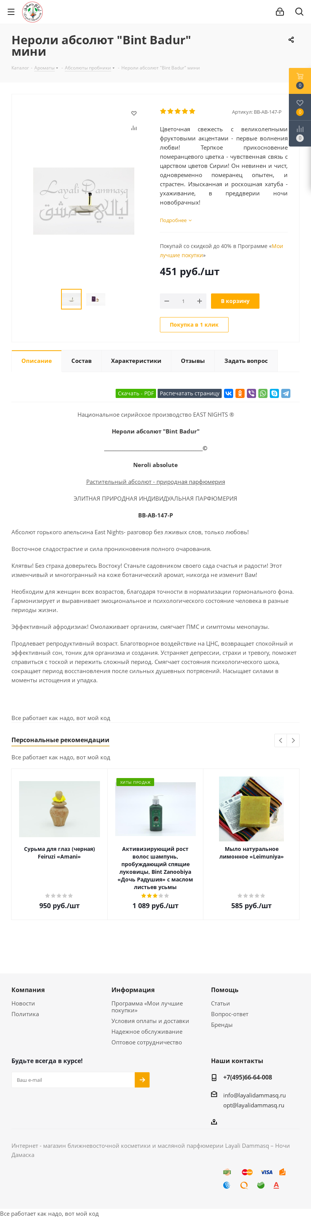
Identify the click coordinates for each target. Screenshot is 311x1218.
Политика (25, 1014)
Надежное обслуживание (146, 1031)
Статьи (220, 1003)
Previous (281, 741)
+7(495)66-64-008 (247, 1077)
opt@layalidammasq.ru (253, 1105)
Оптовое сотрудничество (146, 1042)
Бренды (222, 1024)
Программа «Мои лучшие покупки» (147, 1006)
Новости (23, 1003)
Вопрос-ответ (229, 1014)
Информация (133, 990)
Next (293, 741)
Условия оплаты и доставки (150, 1021)
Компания (28, 990)
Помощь (224, 990)
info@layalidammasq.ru (254, 1095)
